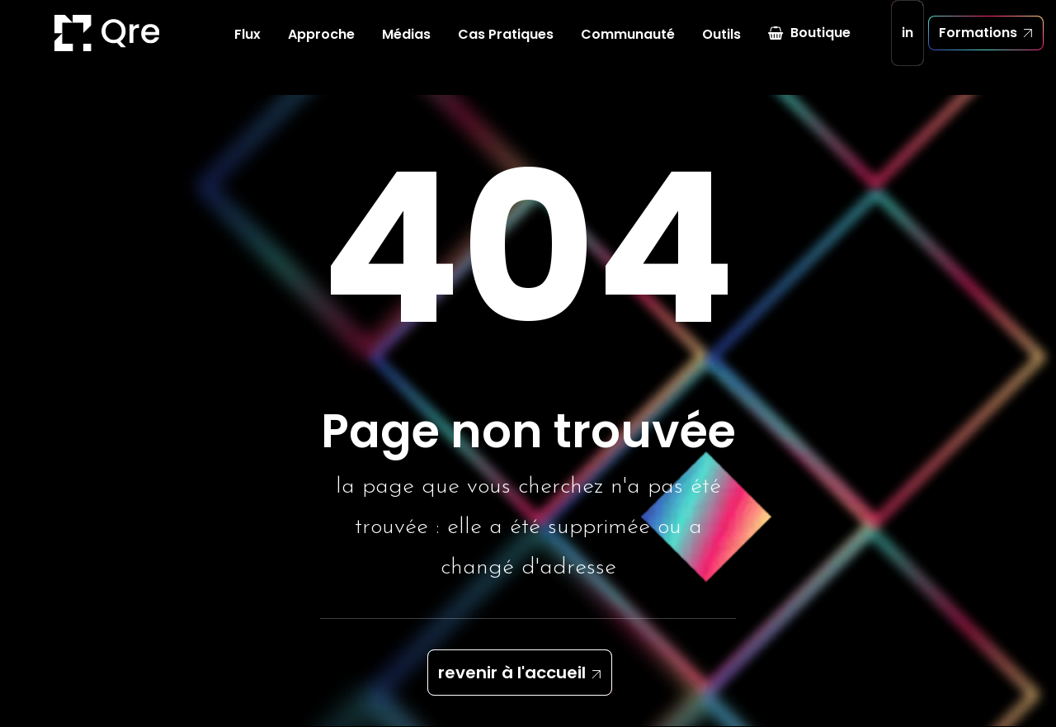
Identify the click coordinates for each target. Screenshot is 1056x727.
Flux (247, 49)
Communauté (628, 49)
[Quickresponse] (61, 48)
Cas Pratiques (506, 49)
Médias (406, 49)
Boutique (820, 47)
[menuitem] (247, 49)
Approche (321, 49)
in (907, 47)
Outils (721, 49)
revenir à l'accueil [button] (512, 673)
